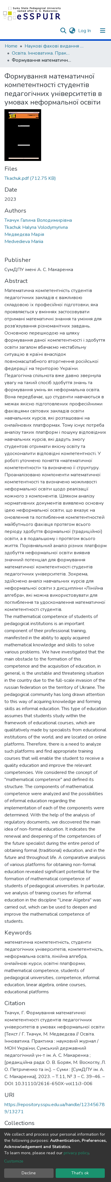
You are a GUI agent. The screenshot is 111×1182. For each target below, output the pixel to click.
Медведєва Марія (24, 234)
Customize (13, 1161)
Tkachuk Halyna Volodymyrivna (36, 227)
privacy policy (76, 1153)
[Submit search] (63, 31)
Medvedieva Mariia (23, 241)
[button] (72, 30)
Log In (85, 30)
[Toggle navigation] (102, 31)
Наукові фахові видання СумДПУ (54, 46)
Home (11, 46)
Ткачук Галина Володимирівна (38, 220)
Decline (29, 1173)
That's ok (80, 1173)
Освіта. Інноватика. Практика (41, 53)
